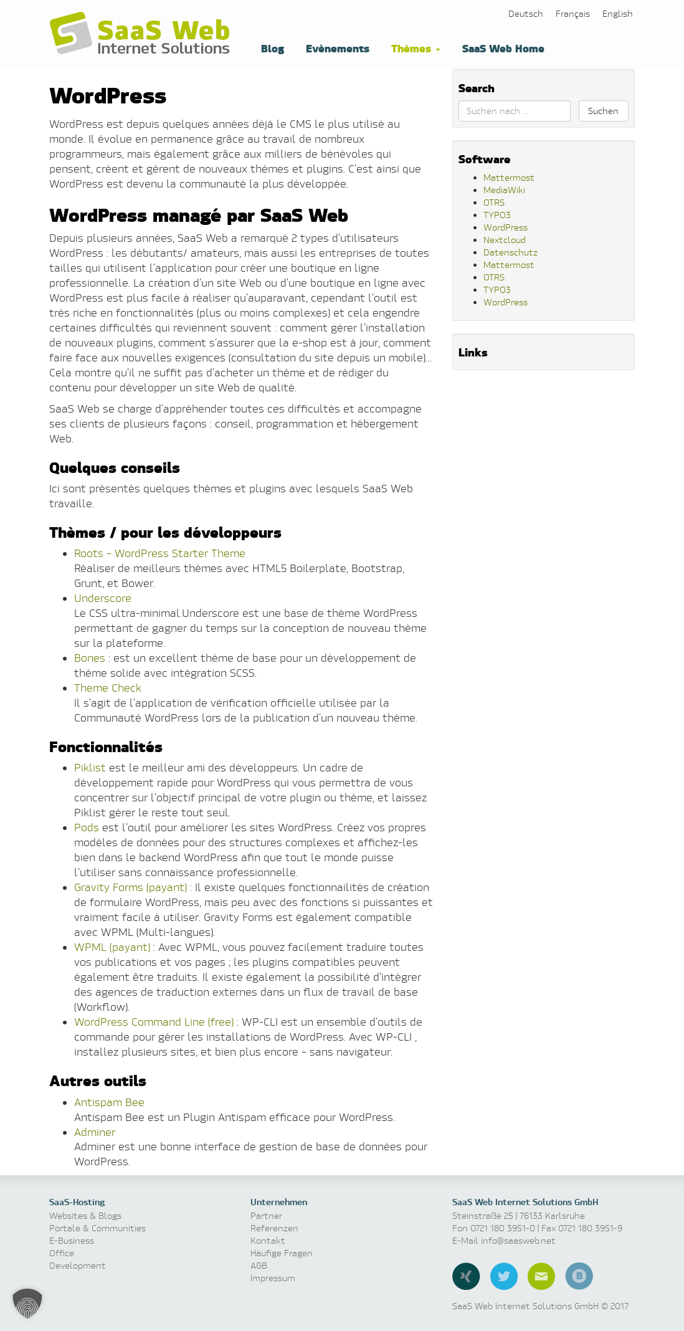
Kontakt (267, 1240)
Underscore (102, 597)
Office (61, 1253)
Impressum (272, 1277)
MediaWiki (504, 189)
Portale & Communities (97, 1228)
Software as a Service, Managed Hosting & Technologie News (142, 34)
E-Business (71, 1240)
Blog (271, 47)
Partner (266, 1215)
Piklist (90, 767)
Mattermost (508, 177)
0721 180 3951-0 (502, 1228)
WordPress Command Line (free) (154, 1021)
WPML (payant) (112, 946)
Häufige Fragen (281, 1253)
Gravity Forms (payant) (130, 887)
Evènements (336, 47)
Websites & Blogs (85, 1215)
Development (77, 1265)
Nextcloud (504, 239)
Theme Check (107, 687)
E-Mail (541, 1276)
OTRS (494, 202)
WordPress (505, 227)
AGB (258, 1265)
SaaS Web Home (501, 47)
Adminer (94, 1131)
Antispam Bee (109, 1102)
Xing (466, 1276)
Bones (89, 657)
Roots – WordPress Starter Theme (159, 553)
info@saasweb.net (518, 1240)
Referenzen (274, 1228)
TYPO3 (497, 214)
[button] (27, 1303)
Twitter (504, 1276)
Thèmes (414, 47)
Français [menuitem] (573, 13)
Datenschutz (510, 252)
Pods (86, 827)
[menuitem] (525, 13)
